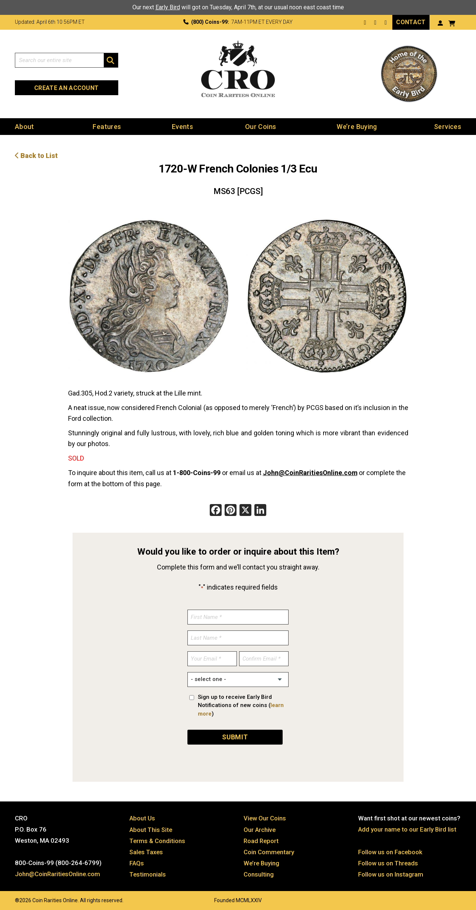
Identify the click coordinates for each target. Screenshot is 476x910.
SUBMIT (235, 735)
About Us (142, 816)
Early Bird (167, 7)
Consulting (259, 872)
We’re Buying (357, 126)
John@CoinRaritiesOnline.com (310, 472)
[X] (245, 510)
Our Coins (260, 126)
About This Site (151, 828)
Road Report (262, 839)
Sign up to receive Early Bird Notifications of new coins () (241, 704)
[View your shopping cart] (452, 22)
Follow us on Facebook (390, 850)
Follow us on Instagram (391, 872)
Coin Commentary (269, 850)
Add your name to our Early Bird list (407, 828)
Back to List (36, 155)
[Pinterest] (230, 510)
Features (107, 126)
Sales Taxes (147, 850)
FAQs (136, 861)
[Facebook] (215, 510)
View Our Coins (265, 816)
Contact (410, 21)
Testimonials (148, 872)
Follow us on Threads (388, 861)
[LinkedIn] (260, 510)
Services (447, 126)
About (24, 126)
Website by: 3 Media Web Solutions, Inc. (7, 897)
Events (182, 126)
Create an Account (66, 87)
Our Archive (260, 828)
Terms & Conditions (157, 839)
